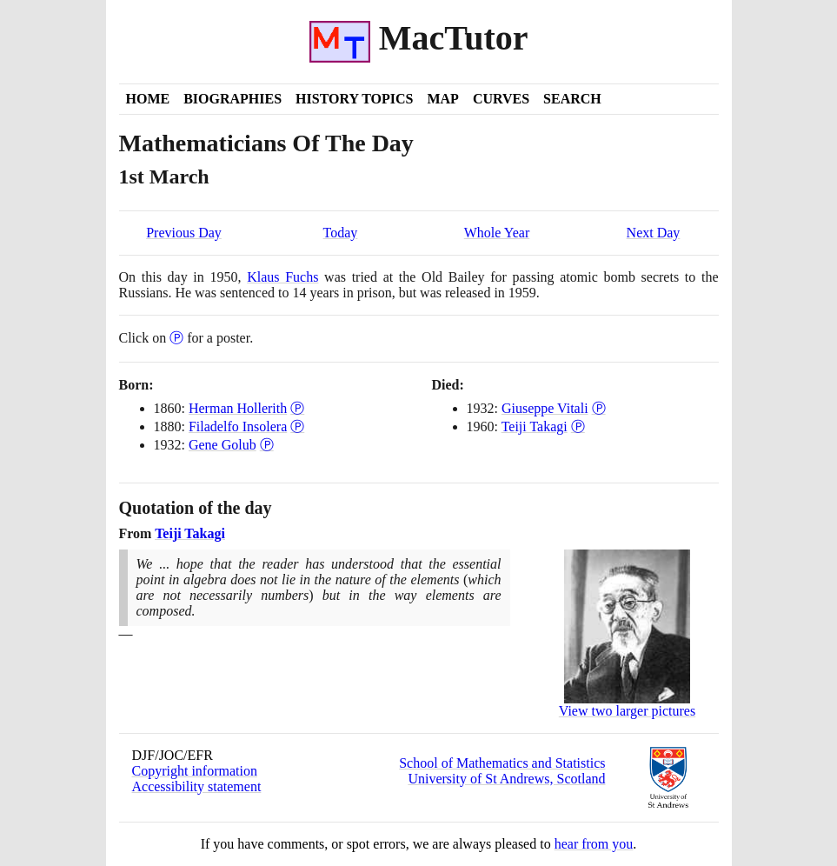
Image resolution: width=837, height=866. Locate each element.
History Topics (354, 98)
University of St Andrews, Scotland (506, 778)
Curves (501, 98)
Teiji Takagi (535, 426)
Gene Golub (222, 444)
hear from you (594, 843)
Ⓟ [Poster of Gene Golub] (267, 444)
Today (340, 232)
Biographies (232, 98)
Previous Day (184, 232)
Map (442, 98)
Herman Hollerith (238, 408)
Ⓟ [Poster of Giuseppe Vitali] (599, 408)
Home (148, 98)
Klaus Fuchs (282, 277)
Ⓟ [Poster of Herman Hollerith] (297, 408)
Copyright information (194, 770)
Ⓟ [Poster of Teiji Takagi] (578, 426)
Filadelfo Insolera (238, 426)
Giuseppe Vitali (545, 408)
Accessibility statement (197, 786)
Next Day (654, 232)
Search (572, 98)
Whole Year (497, 232)
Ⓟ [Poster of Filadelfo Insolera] (297, 426)
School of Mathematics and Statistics (502, 763)
